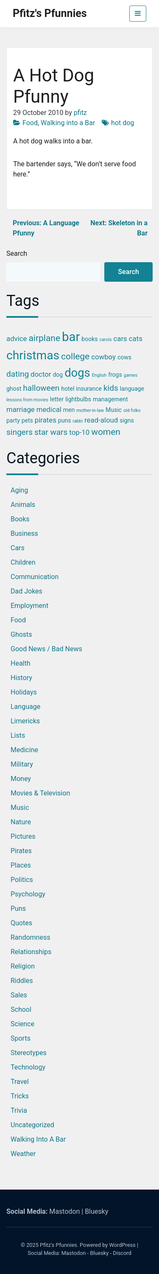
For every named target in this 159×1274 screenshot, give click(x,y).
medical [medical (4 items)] (48, 409)
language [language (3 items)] (132, 388)
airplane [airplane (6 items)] (44, 338)
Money (21, 779)
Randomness (30, 937)
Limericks (25, 721)
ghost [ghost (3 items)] (13, 388)
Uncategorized (32, 1125)
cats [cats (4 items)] (135, 338)
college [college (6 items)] (75, 356)
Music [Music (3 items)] (114, 409)
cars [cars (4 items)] (120, 338)
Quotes (21, 923)
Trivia (19, 1110)
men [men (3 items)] (69, 409)
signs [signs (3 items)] (127, 420)
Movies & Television (40, 793)
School (21, 1009)
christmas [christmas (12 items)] (32, 355)
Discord (122, 1253)
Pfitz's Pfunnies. (59, 1245)
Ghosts (21, 634)
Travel (20, 1082)
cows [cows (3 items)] (124, 357)
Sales (19, 995)
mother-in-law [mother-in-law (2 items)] (90, 410)
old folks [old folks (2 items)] (132, 410)
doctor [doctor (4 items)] (41, 374)
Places (21, 865)
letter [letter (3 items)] (57, 399)
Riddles (22, 981)
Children (23, 562)
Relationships (31, 952)
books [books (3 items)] (89, 339)
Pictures (23, 836)
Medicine (24, 750)
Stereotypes (29, 1053)
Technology (28, 1067)
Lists (18, 735)
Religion (23, 966)
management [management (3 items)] (110, 399)
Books (20, 519)
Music (20, 808)
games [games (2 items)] (130, 375)
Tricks (20, 1096)
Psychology (28, 894)
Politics (22, 880)
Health (21, 663)
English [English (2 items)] (99, 375)
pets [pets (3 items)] (27, 420)
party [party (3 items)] (13, 420)
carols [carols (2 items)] (105, 339)
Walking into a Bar (68, 123)
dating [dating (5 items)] (17, 374)
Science (22, 1024)
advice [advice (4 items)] (16, 338)
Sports (21, 1038)
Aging (19, 490)
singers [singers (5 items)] (19, 432)
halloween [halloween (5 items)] (41, 388)
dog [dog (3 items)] (58, 374)
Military (22, 764)
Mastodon (64, 1211)
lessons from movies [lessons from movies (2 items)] (27, 400)
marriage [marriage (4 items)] (20, 409)
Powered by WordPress (108, 1245)
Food (30, 123)
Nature (21, 822)
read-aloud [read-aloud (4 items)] (101, 420)
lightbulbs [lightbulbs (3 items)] (78, 399)
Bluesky (96, 1211)
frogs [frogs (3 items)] (115, 374)
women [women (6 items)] (105, 432)
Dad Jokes (26, 591)
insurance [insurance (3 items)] (89, 388)
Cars (18, 548)
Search (16, 253)
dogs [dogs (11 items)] (77, 373)
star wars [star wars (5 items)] (50, 432)
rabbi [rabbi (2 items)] (78, 421)
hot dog (122, 123)
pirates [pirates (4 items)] (45, 420)
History (21, 678)
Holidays (24, 692)
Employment (29, 606)
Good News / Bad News (46, 649)
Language (25, 707)
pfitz (80, 113)
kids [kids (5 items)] (110, 388)
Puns (18, 908)
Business (24, 533)
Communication (35, 577)
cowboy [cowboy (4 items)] (103, 357)
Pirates (21, 851)
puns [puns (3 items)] (64, 420)
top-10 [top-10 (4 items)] (79, 432)
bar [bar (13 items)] (71, 337)
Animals (23, 505)
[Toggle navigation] (137, 14)
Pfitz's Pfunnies (50, 13)
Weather (23, 1154)
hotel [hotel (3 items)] (67, 388)
